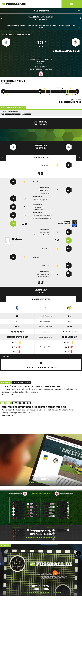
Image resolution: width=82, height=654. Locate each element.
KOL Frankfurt (56, 11)
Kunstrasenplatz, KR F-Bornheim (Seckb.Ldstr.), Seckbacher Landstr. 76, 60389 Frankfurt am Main (43, 26)
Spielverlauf (41, 158)
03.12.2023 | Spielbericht (9, 111)
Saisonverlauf (79, 298)
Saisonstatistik (41, 299)
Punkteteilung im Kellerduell (16, 114)
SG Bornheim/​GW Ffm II (17, 34)
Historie (3, 298)
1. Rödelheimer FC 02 (66, 51)
